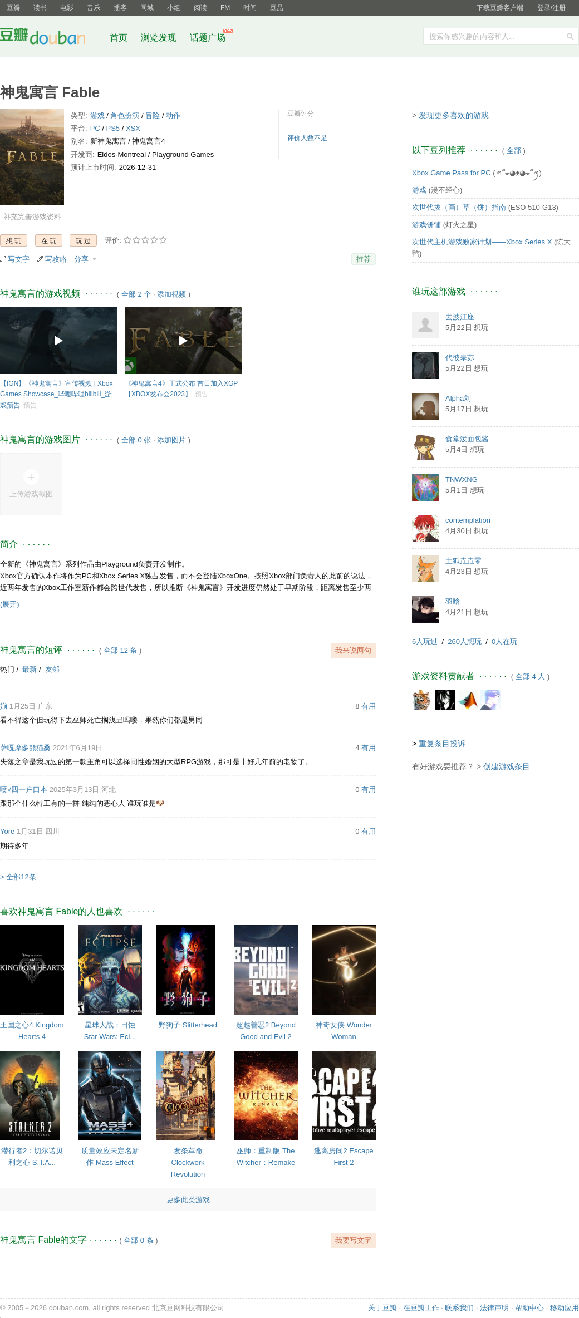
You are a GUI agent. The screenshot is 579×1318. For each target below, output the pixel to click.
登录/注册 (551, 8)
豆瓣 (13, 8)
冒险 (152, 115)
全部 (514, 150)
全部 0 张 (136, 440)
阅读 (200, 8)
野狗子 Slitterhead (188, 1025)
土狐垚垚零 (463, 561)
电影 (66, 8)
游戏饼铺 (426, 224)
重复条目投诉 (442, 743)
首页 (118, 37)
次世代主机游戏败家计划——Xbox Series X (482, 242)
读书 (40, 8)
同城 (147, 8)
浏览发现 (160, 37)
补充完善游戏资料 (32, 217)
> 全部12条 (18, 877)
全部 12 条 (121, 650)
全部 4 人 (530, 676)
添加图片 (171, 440)
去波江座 (459, 317)
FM (225, 8)
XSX (133, 128)
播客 (120, 8)
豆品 (276, 8)
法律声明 (494, 1308)
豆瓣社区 (51, 38)
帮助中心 (529, 1308)
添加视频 (171, 294)
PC (95, 128)
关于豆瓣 (382, 1308)
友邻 (52, 669)
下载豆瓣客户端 (500, 8)
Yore (7, 831)
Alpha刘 (458, 398)
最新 (29, 669)
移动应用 (564, 1308)
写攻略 (56, 259)
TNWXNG (461, 479)
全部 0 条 (138, 1240)
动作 (173, 115)
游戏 (97, 115)
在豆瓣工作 (421, 1308)
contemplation (467, 520)
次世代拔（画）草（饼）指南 (459, 207)
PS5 (113, 128)
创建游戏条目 (506, 766)
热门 (7, 669)
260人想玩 (465, 641)
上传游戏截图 (31, 494)
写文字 (19, 259)
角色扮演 (124, 115)
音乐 (93, 8)
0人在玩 (504, 641)
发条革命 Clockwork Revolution (188, 1162)
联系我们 (459, 1308)
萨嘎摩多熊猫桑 (25, 748)
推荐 (363, 259)
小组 (173, 8)
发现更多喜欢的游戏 (454, 115)
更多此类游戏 (188, 1200)
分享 (82, 259)
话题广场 (207, 37)
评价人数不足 (307, 138)
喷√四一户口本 (23, 789)
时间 (250, 8)
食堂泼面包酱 (467, 439)
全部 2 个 (136, 294)
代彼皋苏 (459, 357)
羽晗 (452, 601)
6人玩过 (425, 641)
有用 (368, 706)
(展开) (9, 604)
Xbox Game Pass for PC (451, 173)
